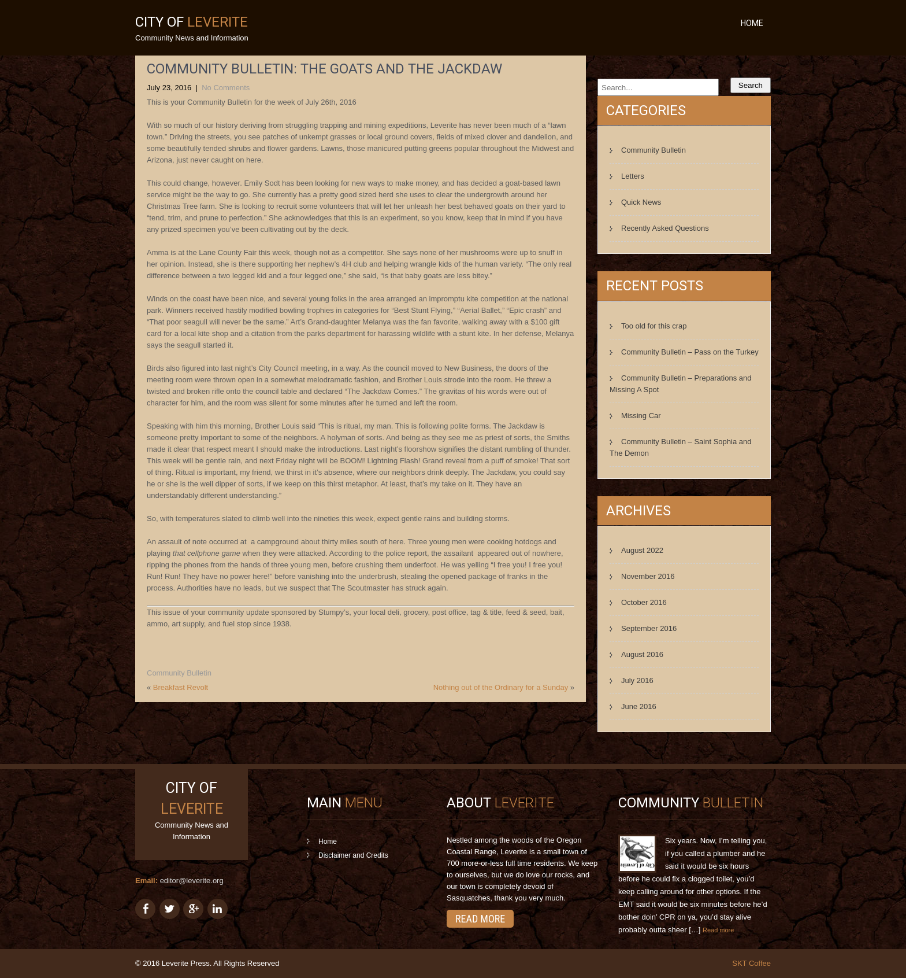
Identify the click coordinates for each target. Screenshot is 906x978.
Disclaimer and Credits (353, 855)
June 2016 (638, 706)
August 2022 (642, 550)
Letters (632, 176)
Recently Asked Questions (665, 228)
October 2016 (644, 602)
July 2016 (637, 680)
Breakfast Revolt (180, 687)
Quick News (641, 202)
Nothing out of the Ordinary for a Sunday (500, 687)
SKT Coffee (751, 963)
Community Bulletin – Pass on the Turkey (690, 352)
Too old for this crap (653, 326)
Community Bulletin (179, 673)
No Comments (226, 87)
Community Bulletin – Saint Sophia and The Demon (680, 447)
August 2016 (642, 654)
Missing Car (641, 415)
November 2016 (648, 576)
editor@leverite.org (192, 880)
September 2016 (649, 628)
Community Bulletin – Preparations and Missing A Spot (680, 384)
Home (752, 23)
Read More (480, 919)
